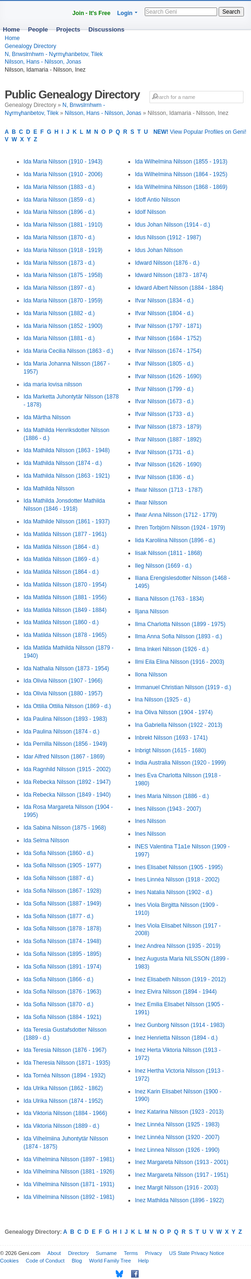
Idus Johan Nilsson (158, 250)
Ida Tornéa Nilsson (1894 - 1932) (65, 1075)
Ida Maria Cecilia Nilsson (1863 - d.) (68, 351)
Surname (106, 1253)
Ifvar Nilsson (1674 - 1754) (168, 351)
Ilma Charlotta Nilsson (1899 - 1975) (180, 624)
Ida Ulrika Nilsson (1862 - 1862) (63, 1088)
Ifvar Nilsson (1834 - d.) (164, 300)
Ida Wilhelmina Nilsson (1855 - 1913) (181, 161)
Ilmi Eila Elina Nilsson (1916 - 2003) (179, 662)
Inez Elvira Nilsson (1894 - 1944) (176, 991)
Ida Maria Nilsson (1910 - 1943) (63, 161)
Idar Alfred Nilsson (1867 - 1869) (64, 756)
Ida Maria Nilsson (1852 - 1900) (63, 326)
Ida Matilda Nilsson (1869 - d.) (61, 559)
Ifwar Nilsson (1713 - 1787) (169, 490)
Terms (131, 1253)
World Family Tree (110, 1260)
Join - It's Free (91, 13)
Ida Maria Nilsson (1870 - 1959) (63, 300)
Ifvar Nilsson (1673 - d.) (164, 401)
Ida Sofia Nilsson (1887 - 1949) (62, 903)
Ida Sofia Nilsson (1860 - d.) (59, 853)
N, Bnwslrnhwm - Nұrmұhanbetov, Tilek (54, 54)
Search (231, 11)
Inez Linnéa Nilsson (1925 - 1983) (177, 1124)
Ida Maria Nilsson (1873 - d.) (59, 263)
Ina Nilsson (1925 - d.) (162, 699)
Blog (76, 1260)
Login (125, 13)
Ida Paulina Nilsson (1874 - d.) (61, 731)
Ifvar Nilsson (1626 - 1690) (168, 376)
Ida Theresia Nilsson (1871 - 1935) (67, 1062)
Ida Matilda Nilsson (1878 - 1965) (65, 635)
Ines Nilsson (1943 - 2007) (168, 809)
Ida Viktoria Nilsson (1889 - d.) (61, 1126)
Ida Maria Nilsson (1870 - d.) (59, 237)
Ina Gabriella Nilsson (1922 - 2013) (178, 725)
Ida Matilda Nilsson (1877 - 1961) (65, 534)
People (38, 29)
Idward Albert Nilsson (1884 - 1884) (179, 288)
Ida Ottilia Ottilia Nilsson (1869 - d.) (67, 706)
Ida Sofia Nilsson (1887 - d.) (59, 878)
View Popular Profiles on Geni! (199, 132)
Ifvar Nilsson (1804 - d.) (164, 313)
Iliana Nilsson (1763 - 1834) (169, 598)
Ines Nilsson (150, 821)
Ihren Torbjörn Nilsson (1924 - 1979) (180, 527)
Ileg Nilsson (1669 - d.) (163, 565)
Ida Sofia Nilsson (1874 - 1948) (62, 941)
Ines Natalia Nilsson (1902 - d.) (173, 892)
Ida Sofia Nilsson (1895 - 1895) (62, 954)
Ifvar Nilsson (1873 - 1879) (168, 427)
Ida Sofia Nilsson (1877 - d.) (59, 916)
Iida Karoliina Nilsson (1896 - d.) (175, 540)
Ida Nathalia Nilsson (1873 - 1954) (66, 668)
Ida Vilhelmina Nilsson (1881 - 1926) (69, 1171)
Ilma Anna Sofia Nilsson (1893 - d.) (178, 636)
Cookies (9, 1260)
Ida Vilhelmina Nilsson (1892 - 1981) (69, 1197)
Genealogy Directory (30, 46)
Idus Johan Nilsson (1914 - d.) (172, 224)
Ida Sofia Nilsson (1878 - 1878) (62, 928)
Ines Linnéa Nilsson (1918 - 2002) (177, 879)
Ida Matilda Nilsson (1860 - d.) (61, 622)
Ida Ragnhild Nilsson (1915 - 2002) (67, 769)
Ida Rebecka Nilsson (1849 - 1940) (67, 794)
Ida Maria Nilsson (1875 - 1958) (63, 275)
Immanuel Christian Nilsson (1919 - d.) (183, 687)
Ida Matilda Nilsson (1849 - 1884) (65, 610)
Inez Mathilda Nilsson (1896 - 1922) (179, 1200)
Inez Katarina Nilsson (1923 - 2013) (179, 1111)
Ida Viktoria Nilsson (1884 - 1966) (65, 1113)
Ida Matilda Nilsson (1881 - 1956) (65, 597)
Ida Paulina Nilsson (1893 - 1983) (65, 719)
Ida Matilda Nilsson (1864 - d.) (61, 547)
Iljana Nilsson (151, 611)
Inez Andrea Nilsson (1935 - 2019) (177, 946)
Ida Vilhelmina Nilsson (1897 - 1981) (69, 1159)
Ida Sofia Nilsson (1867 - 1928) (62, 891)
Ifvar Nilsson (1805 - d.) (164, 363)
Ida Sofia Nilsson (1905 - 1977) (62, 865)
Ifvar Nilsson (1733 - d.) (164, 414)
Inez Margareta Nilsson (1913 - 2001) (181, 1162)
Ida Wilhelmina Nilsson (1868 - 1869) (181, 187)
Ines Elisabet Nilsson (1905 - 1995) (179, 867)
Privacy (153, 1253)
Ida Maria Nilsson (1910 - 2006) (63, 174)
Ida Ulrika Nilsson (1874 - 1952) (63, 1101)
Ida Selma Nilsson (46, 840)
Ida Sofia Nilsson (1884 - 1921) (62, 1017)
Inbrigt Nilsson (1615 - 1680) (170, 750)
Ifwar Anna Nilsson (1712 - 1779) (176, 515)
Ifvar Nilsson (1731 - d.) (164, 452)
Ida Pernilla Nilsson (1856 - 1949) (65, 744)
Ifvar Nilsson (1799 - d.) (164, 389)
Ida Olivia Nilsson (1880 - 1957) (63, 693)
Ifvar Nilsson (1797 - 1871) (168, 326)
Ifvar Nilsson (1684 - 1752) (168, 338)
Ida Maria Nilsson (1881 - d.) (59, 338)
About (54, 1253)
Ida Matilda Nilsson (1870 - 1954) (65, 584)
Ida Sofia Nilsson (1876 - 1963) (62, 991)
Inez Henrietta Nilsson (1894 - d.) (176, 1038)
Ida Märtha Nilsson (47, 417)
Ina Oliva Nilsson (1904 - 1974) (173, 712)
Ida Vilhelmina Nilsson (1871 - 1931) (69, 1184)
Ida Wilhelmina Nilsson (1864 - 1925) (181, 174)
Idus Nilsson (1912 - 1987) (168, 237)
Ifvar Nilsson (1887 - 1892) (168, 439)
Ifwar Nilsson (151, 502)
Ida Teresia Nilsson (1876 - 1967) (65, 1050)
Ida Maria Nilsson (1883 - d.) (59, 187)
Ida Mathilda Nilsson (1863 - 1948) (67, 450)
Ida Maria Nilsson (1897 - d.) (59, 288)
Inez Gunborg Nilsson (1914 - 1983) (180, 1025)
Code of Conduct (45, 1260)
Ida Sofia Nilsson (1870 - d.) (59, 1004)
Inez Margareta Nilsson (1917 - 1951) (181, 1175)
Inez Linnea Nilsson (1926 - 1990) (177, 1150)
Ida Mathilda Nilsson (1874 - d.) (63, 463)
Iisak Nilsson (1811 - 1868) (168, 553)
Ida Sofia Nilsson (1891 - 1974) (62, 966)
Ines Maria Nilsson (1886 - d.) (172, 796)
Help (143, 1260)
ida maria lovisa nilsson (53, 384)
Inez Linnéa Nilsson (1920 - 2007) (177, 1137)
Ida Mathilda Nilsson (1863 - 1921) (67, 475)
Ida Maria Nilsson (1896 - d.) (59, 212)
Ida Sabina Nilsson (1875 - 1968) (65, 827)
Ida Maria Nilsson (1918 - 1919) (63, 250)
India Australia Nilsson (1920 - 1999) (180, 762)
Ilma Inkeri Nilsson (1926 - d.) (172, 649)
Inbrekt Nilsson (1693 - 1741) (171, 737)
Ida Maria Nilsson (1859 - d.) (59, 199)
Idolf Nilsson (150, 212)
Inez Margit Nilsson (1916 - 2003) (176, 1187)
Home (11, 29)
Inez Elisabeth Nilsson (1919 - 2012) (180, 979)
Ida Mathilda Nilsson (49, 488)
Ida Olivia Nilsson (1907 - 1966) (63, 680)
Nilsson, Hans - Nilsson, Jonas (43, 61)
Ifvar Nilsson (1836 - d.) (164, 477)
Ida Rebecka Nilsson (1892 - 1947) (67, 782)
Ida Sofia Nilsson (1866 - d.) (59, 979)
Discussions (106, 29)
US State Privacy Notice (196, 1253)
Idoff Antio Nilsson (157, 199)
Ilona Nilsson (151, 674)
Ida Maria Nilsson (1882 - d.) (59, 313)
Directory (78, 1253)
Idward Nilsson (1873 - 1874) (171, 275)
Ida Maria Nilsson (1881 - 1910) (63, 224)
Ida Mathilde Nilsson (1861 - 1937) (67, 521)
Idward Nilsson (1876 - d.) (167, 263)
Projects (68, 29)
